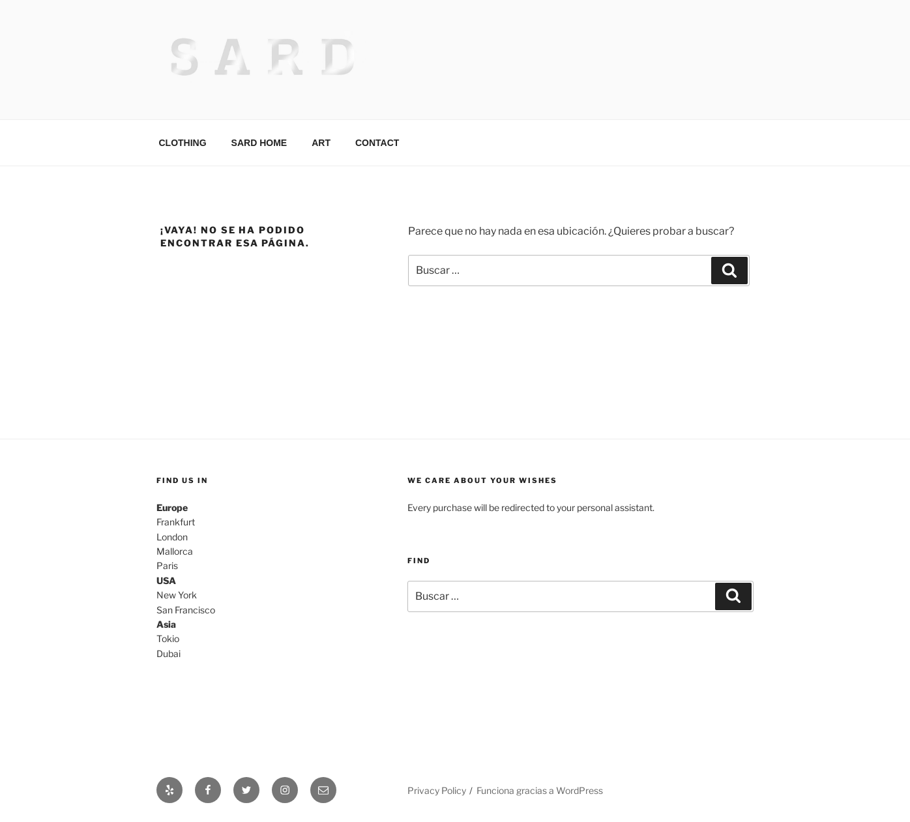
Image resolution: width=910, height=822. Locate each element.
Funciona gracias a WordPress (540, 790)
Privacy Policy (436, 790)
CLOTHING (183, 143)
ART (321, 143)
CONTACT (377, 143)
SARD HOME (259, 143)
